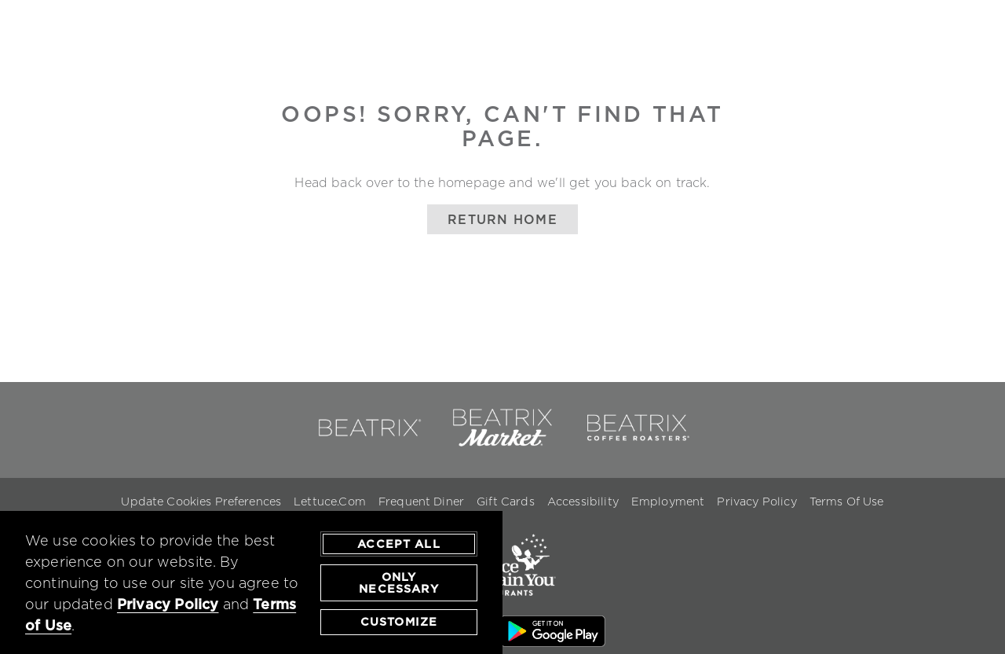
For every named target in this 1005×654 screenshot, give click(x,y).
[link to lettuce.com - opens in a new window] (502, 606)
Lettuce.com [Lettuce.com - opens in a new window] (330, 501)
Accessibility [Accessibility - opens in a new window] (583, 501)
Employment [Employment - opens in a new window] (668, 501)
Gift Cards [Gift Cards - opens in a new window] (506, 501)
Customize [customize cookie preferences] (398, 622)
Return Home (502, 219)
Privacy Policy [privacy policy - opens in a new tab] (168, 605)
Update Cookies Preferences (201, 501)
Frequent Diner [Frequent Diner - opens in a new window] (421, 501)
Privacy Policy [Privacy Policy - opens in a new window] (756, 501)
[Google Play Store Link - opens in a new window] (552, 633)
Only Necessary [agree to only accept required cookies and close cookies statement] (398, 584)
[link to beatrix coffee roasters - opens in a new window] (637, 443)
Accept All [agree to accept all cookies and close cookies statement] (398, 545)
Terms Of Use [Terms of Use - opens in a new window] (846, 501)
